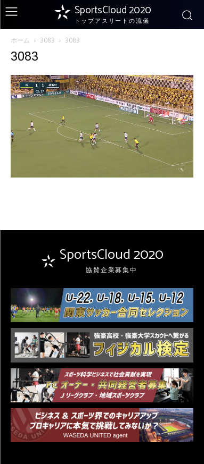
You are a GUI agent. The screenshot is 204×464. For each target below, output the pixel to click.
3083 (47, 40)
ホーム (20, 40)
